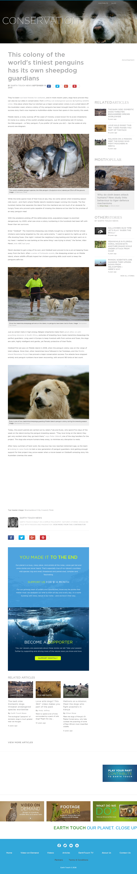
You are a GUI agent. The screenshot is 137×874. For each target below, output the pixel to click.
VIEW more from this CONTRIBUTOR (69, 524)
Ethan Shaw (71, 713)
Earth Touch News (21, 85)
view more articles (20, 742)
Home (33, 17)
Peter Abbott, (56, 436)
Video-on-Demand (47, 17)
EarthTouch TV (81, 17)
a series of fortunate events (43, 253)
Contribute (103, 3)
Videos (60, 17)
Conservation (41, 21)
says (47, 436)
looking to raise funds (19, 449)
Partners (59, 860)
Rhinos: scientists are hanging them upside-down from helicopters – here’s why (120, 264)
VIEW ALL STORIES (127, 276)
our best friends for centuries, (33, 98)
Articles (69, 17)
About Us (95, 17)
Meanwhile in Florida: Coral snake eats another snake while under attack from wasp (120, 246)
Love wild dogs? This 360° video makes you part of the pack (48, 704)
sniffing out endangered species (58, 101)
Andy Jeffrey (44, 710)
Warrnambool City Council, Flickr (39, 510)
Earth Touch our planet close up (16, 6)
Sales (113, 3)
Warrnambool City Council (22, 423)
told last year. (22, 243)
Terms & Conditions (78, 860)
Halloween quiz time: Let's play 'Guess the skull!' (120, 230)
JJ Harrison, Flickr (20, 192)
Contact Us (106, 17)
